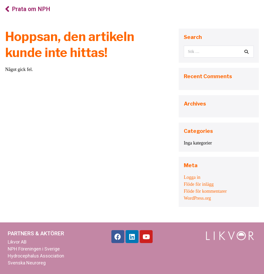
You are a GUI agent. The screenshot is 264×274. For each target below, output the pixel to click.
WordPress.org (197, 198)
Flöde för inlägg (199, 184)
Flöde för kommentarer (205, 191)
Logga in (192, 177)
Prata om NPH (31, 9)
